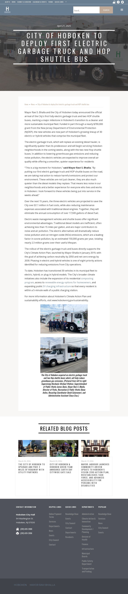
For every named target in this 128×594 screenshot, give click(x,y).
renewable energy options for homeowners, (68, 282)
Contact (52, 544)
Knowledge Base (71, 513)
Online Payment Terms (55, 515)
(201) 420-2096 (26, 533)
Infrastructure (88, 548)
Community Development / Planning (88, 529)
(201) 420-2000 (26, 528)
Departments (54, 526)
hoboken (20, 585)
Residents (69, 537)
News (33, 104)
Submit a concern (24, 2)
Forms (50, 2)
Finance (85, 544)
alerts (7, 2)
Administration (88, 513)
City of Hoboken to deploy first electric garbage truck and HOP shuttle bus (63, 104)
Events (51, 535)
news (14, 2)
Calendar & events (40, 2)
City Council (54, 539)
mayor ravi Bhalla (42, 585)
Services (52, 521)
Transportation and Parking (88, 570)
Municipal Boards (86, 555)
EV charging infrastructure (57, 286)
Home (26, 104)
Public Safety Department (87, 562)
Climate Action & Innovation (89, 520)
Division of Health (86, 538)
